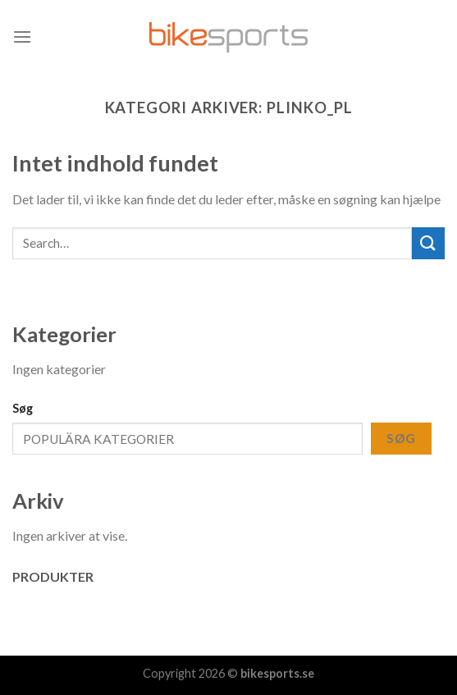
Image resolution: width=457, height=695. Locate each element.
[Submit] (428, 243)
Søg (22, 408)
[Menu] (22, 36)
